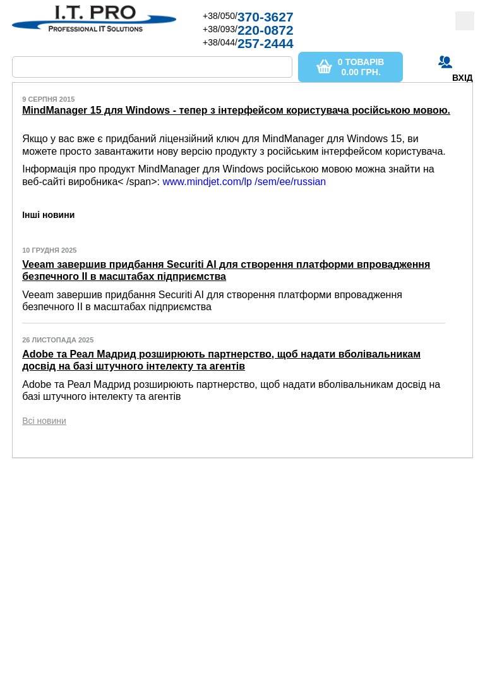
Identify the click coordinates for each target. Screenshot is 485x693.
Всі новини (44, 421)
